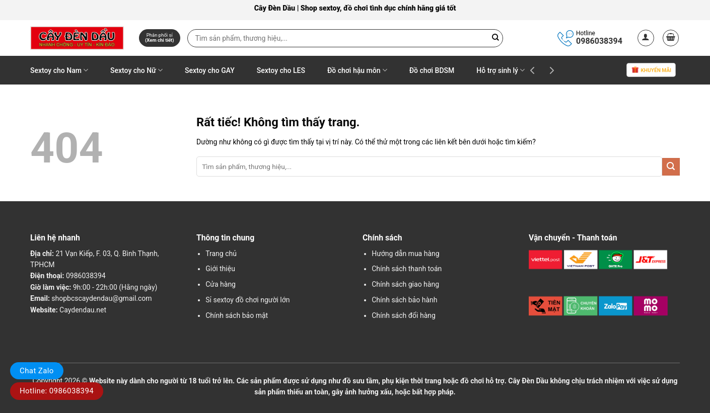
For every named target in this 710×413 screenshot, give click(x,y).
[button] (645, 38)
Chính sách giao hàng (405, 284)
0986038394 (599, 41)
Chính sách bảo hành (404, 300)
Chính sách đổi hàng (404, 315)
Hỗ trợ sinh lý (500, 70)
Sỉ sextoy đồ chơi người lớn (247, 300)
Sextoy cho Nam (59, 70)
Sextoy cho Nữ (136, 70)
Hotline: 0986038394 (57, 390)
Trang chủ (221, 254)
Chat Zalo (37, 370)
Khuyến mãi (651, 70)
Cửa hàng (220, 284)
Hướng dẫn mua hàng (405, 254)
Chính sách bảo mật (236, 315)
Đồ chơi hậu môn (357, 70)
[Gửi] (671, 167)
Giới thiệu (220, 269)
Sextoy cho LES (281, 70)
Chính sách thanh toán (407, 269)
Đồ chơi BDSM (432, 70)
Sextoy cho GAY (210, 70)
